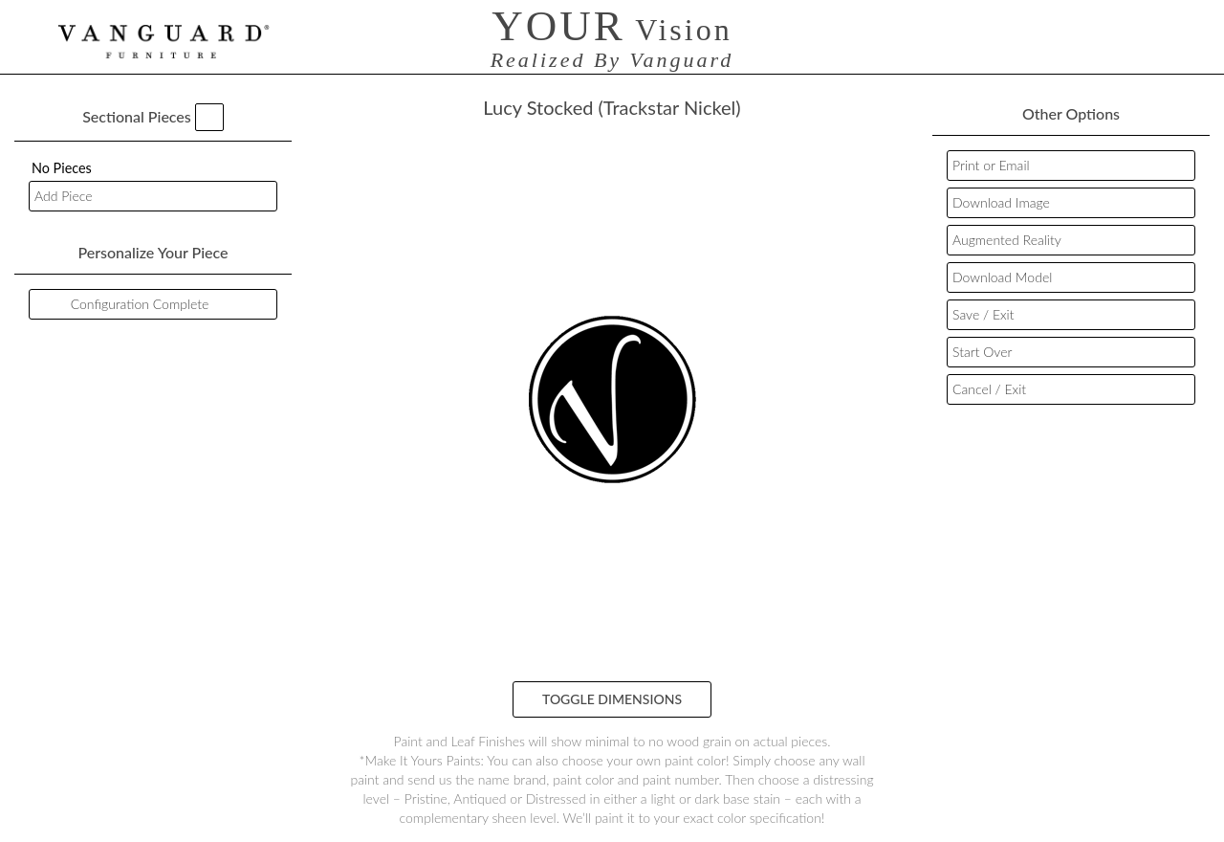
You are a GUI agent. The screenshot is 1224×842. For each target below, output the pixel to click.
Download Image (1001, 202)
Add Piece (63, 196)
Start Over (982, 351)
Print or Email (991, 165)
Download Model (1002, 277)
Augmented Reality (1006, 240)
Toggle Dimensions (612, 699)
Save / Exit (983, 314)
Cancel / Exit (989, 389)
